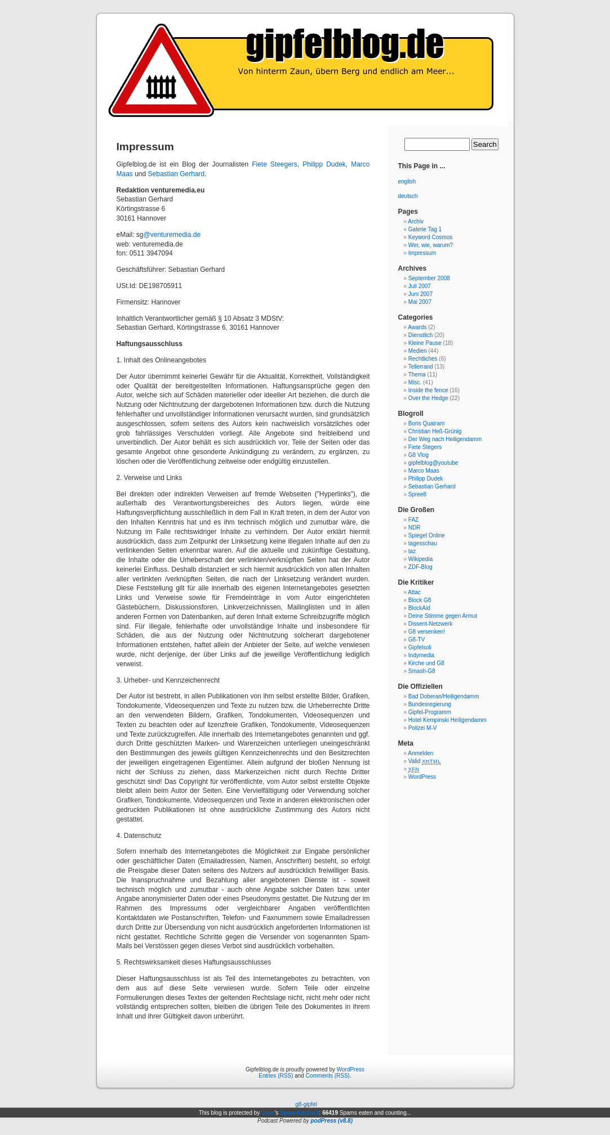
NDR (414, 527)
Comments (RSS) (328, 1076)
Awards (417, 327)
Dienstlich (420, 335)
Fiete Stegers (425, 447)
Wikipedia (420, 559)
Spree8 (417, 494)
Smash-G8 (421, 671)
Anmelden (420, 753)
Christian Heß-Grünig (434, 431)
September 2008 (429, 278)
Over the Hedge (428, 398)
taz (412, 551)
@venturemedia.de (172, 235)
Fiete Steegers (274, 164)
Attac (414, 592)
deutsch (408, 196)
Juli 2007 (419, 286)
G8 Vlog (418, 455)
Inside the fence (428, 390)
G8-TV (416, 639)
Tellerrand (420, 367)
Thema (417, 374)
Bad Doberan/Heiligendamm (443, 696)
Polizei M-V (422, 728)
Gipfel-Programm (429, 712)
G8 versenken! (426, 632)
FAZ (413, 520)
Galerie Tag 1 (425, 229)
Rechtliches (423, 359)
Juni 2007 (420, 294)
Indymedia (421, 655)
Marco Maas (423, 471)
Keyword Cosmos (430, 237)
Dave (267, 1113)
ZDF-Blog (420, 567)
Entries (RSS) (276, 1076)
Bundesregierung (429, 704)
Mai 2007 (419, 302)
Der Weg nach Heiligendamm (445, 439)
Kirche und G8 (426, 663)
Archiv (416, 221)
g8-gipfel (306, 1104)
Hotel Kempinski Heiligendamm (447, 720)
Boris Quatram (426, 423)
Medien (417, 351)
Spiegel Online (426, 535)
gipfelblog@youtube (433, 463)
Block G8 (419, 600)
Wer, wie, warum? (430, 245)
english (407, 181)
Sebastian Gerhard (176, 174)
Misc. (414, 382)
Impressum (422, 253)
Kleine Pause (425, 343)
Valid (424, 761)
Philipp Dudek (324, 164)
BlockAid (419, 608)
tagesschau (422, 543)
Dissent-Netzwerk (430, 624)
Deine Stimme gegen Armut (442, 616)
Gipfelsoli (419, 647)
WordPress (422, 777)
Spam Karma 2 (299, 1113)
